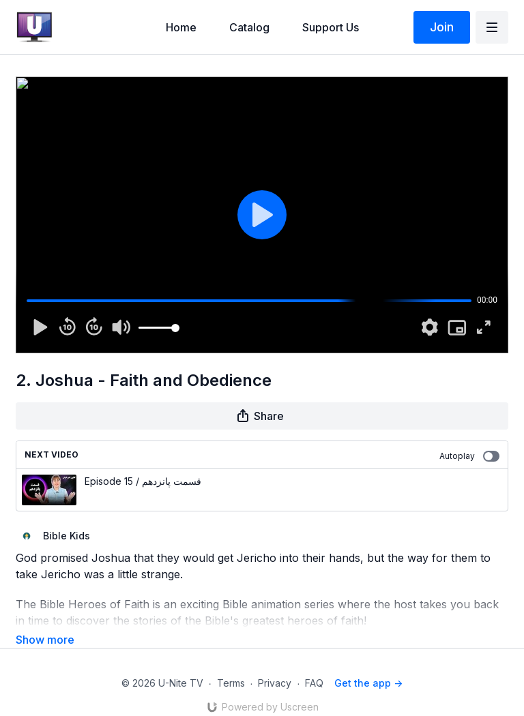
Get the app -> (368, 664)
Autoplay (469, 456)
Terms (231, 664)
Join (442, 27)
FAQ (314, 664)
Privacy (274, 664)
